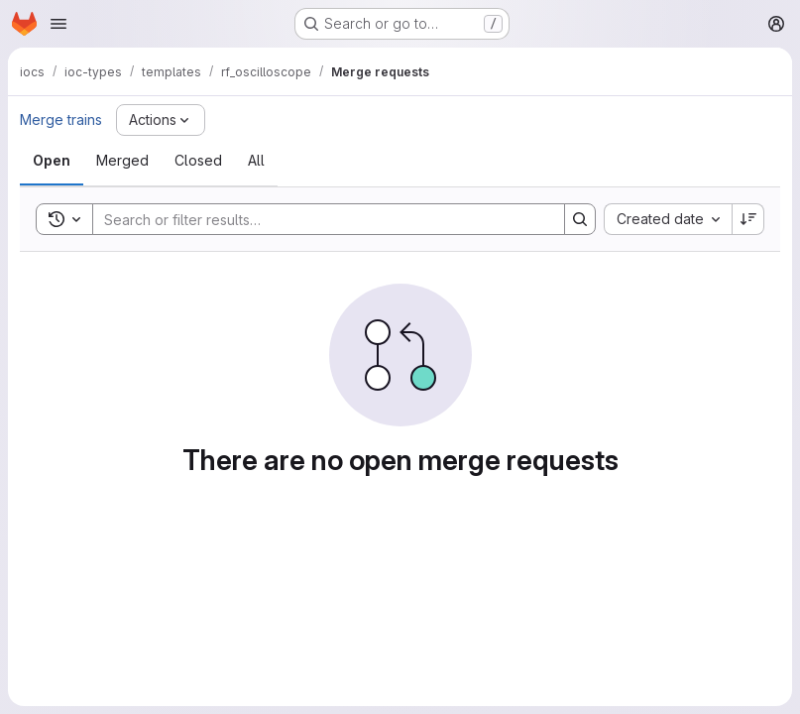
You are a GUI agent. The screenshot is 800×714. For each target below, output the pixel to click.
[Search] (318, 219)
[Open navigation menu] (58, 24)
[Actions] (160, 120)
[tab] (51, 160)
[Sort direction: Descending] (748, 219)
